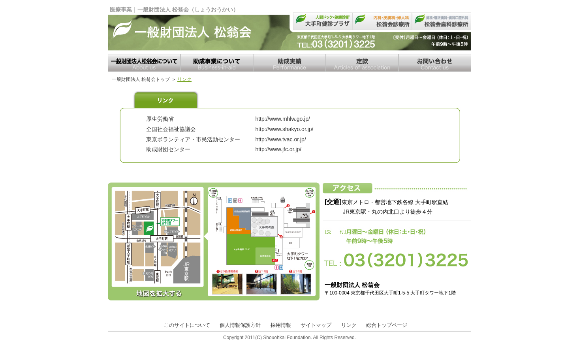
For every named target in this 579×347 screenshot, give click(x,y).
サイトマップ (316, 325)
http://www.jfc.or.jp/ (278, 149)
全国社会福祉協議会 (171, 129)
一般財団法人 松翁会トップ (141, 79)
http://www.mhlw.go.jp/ (282, 119)
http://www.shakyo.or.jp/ (284, 129)
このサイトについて (187, 325)
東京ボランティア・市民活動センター (193, 139)
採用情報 (281, 325)
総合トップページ (386, 325)
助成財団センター (168, 149)
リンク (349, 325)
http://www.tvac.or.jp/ (280, 139)
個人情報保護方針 (240, 325)
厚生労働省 (160, 119)
